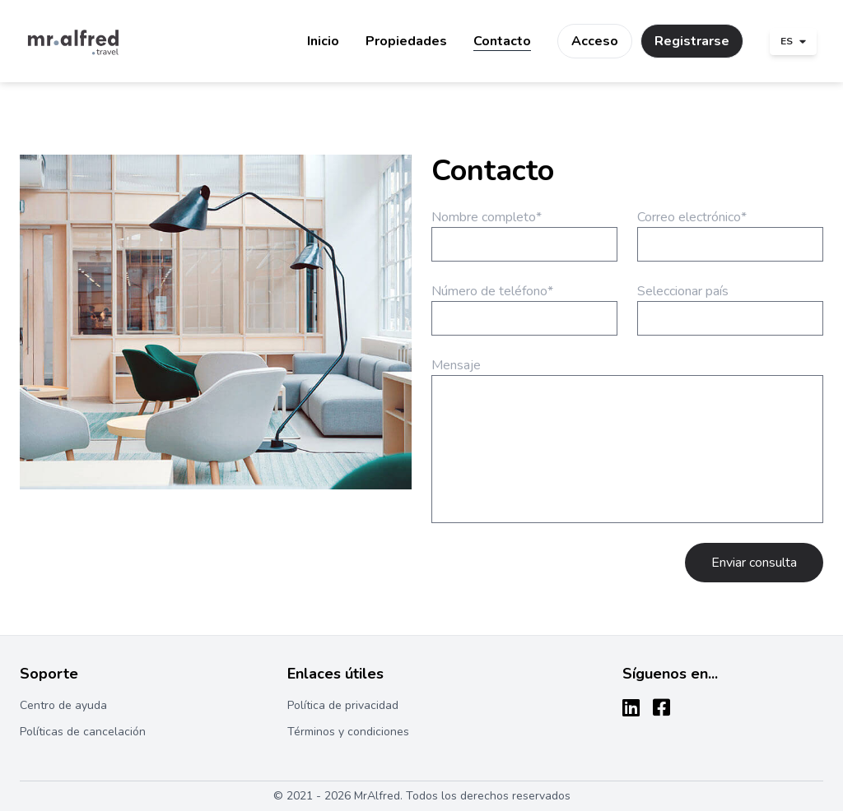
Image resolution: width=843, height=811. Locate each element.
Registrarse (691, 41)
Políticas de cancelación (83, 731)
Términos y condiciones (348, 731)
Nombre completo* (486, 217)
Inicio (323, 41)
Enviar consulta (754, 563)
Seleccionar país (683, 291)
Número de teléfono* (492, 291)
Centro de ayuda (63, 705)
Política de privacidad (342, 705)
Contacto (502, 41)
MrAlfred (377, 796)
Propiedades (406, 41)
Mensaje (456, 365)
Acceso (594, 41)
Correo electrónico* (692, 217)
